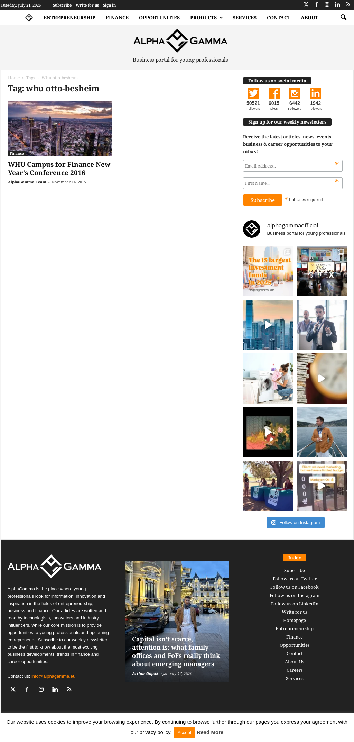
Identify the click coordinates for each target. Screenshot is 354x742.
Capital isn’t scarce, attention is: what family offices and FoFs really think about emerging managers (176, 651)
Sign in (109, 5)
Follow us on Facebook (294, 587)
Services (245, 17)
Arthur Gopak (145, 673)
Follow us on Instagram (294, 595)
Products (206, 17)
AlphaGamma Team (27, 181)
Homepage (294, 620)
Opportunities (159, 17)
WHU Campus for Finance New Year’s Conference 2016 (59, 168)
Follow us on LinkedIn (294, 603)
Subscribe (62, 5)
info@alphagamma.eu (53, 676)
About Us (294, 662)
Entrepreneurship (69, 17)
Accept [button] (185, 732)
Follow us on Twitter (295, 579)
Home (14, 78)
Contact (278, 17)
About (309, 17)
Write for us (87, 5)
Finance (117, 17)
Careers (295, 670)
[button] (343, 17)
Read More (210, 732)
